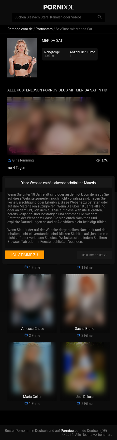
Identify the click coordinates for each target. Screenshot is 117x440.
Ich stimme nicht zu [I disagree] (94, 255)
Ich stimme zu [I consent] (24, 255)
